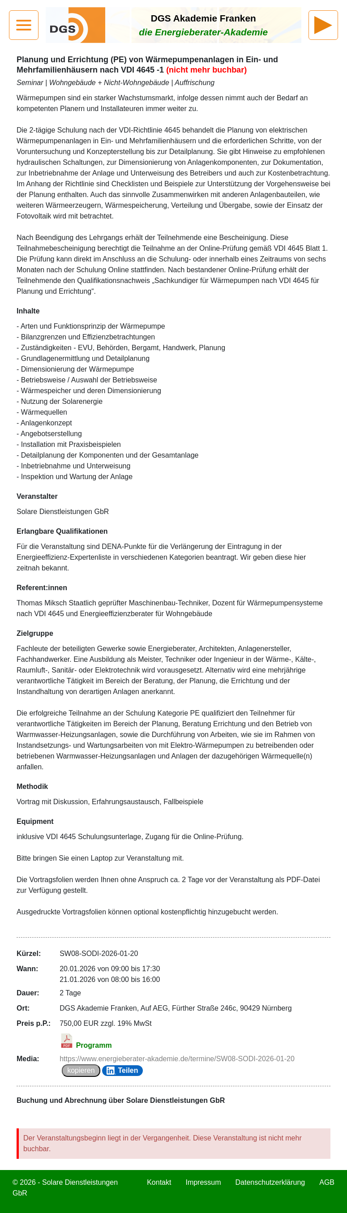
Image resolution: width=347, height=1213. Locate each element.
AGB (326, 1182)
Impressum (203, 1182)
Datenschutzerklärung (270, 1182)
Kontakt (159, 1182)
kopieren (80, 1070)
